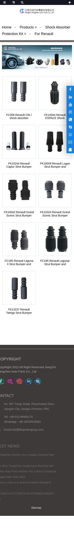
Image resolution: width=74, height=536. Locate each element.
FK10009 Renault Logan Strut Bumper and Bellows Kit (55, 165)
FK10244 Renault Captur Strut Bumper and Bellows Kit (19, 165)
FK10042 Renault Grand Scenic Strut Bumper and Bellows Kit (19, 214)
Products (27, 27)
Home (6, 27)
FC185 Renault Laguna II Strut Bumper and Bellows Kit (19, 262)
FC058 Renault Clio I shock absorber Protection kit (19, 116)
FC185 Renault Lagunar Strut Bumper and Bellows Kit (55, 262)
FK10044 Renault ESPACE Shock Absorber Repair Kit (55, 116)
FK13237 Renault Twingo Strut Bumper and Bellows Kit (19, 311)
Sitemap (36, 507)
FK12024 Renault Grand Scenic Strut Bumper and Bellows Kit (55, 214)
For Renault (43, 34)
